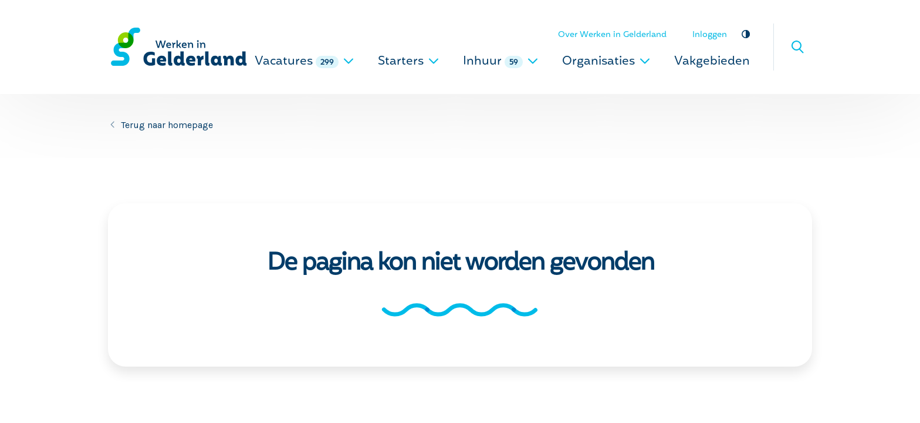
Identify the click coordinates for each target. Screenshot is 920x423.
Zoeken (797, 47)
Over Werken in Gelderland (612, 35)
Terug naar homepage (167, 124)
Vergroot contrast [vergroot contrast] (745, 33)
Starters (408, 61)
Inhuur (501, 61)
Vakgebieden (712, 61)
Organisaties (606, 61)
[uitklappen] (348, 60)
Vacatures (304, 61)
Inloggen (709, 35)
